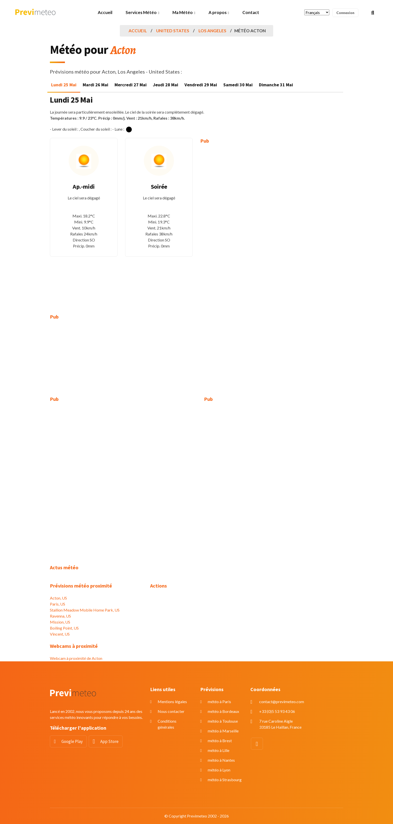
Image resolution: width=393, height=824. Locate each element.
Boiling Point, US (64, 628)
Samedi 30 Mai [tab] (238, 85)
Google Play (72, 741)
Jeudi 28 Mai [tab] (165, 85)
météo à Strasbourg (225, 779)
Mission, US (60, 622)
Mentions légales (172, 701)
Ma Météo (182, 12)
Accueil (105, 12)
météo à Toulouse (223, 721)
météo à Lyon (219, 769)
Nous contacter (171, 711)
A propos (218, 12)
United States (172, 30)
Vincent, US (60, 634)
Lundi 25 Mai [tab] (63, 85)
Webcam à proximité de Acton (76, 658)
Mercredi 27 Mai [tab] (131, 85)
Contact (250, 12)
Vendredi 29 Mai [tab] (200, 85)
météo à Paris (219, 701)
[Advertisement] (234, 225)
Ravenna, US (60, 616)
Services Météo (141, 12)
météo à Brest (220, 740)
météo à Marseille (223, 730)
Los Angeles (212, 30)
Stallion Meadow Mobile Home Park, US (85, 610)
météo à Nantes (221, 760)
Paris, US (57, 604)
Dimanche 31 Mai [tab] (276, 85)
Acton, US (58, 598)
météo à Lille (218, 750)
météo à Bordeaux (223, 711)
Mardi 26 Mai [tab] (95, 85)
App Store (109, 741)
